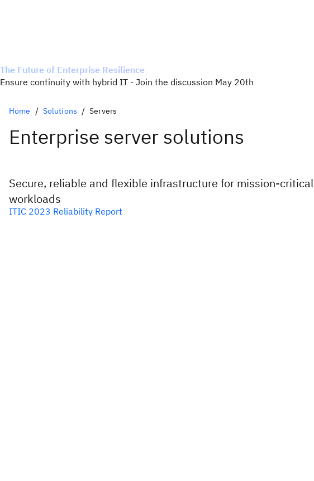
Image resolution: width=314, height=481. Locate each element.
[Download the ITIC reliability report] (157, 211)
